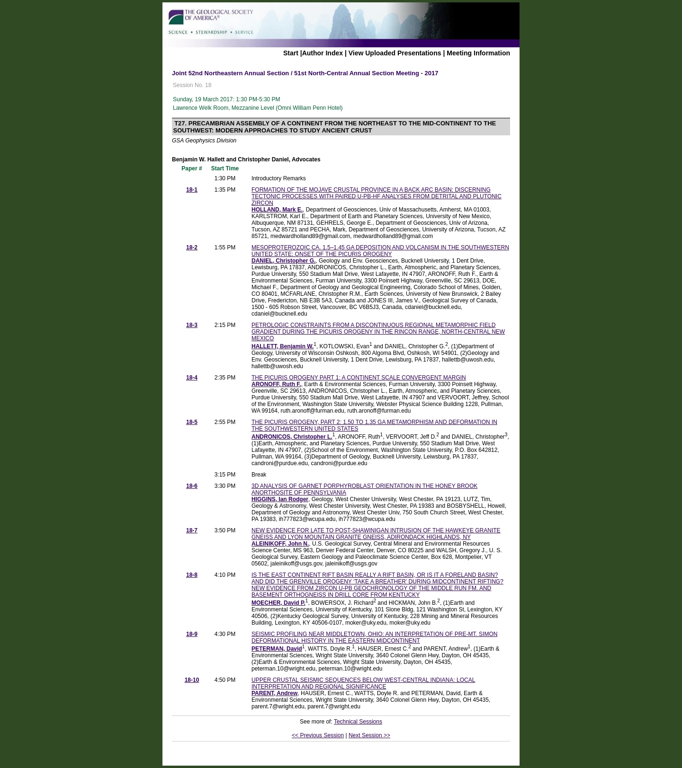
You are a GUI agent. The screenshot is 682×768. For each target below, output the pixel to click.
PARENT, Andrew (274, 693)
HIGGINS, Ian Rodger (279, 499)
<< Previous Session (318, 735)
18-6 (191, 486)
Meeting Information (478, 53)
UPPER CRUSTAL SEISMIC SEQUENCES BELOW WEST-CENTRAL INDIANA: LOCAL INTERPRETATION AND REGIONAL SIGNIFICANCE (363, 683)
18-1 (191, 189)
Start (290, 53)
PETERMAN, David (276, 648)
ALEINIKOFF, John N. (280, 543)
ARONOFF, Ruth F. (276, 384)
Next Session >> (369, 735)
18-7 (191, 530)
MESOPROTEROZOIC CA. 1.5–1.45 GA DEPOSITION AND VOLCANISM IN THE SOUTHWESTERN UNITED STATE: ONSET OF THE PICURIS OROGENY (380, 250)
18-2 (191, 247)
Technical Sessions (358, 721)
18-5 (191, 422)
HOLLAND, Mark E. (277, 209)
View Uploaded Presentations (395, 53)
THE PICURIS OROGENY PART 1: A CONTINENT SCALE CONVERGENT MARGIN (358, 377)
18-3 (191, 325)
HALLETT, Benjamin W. (282, 346)
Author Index (322, 53)
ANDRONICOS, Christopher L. (291, 436)
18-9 (191, 634)
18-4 (191, 377)
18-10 (192, 680)
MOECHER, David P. (278, 603)
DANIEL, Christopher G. (283, 260)
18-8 (191, 575)
